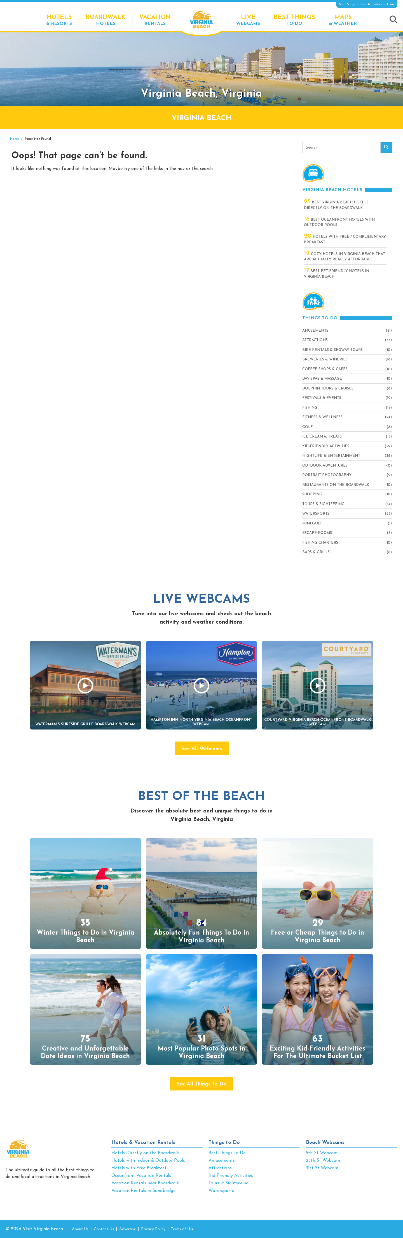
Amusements (315, 330)
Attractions (315, 340)
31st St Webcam (322, 1168)
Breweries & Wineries (325, 359)
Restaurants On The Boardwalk (335, 485)
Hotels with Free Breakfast (139, 1168)
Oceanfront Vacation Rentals (141, 1175)
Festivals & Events (321, 398)
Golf (307, 427)
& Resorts (59, 20)
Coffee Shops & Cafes (325, 369)
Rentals (155, 20)
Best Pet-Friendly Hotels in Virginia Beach (336, 273)
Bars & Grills (316, 552)
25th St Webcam (323, 1160)
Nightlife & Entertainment (331, 456)
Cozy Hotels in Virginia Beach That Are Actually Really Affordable (344, 256)
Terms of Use (182, 1229)
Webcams (248, 20)
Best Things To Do (227, 1153)
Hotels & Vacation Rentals (143, 1142)
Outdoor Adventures (325, 465)
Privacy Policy (153, 1229)
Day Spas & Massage (322, 379)
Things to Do (224, 1142)
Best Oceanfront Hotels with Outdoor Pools (339, 222)
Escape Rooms (317, 533)
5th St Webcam (322, 1153)
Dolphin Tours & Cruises (327, 388)
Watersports (315, 513)
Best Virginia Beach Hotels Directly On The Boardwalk (336, 205)
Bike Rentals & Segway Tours (332, 350)
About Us (80, 1229)
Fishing (309, 408)
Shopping (312, 494)
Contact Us (104, 1229)
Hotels (105, 20)
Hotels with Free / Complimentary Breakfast (345, 239)
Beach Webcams (325, 1142)
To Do (294, 20)
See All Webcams (201, 749)
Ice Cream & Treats (322, 436)
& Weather (343, 20)
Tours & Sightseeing (323, 504)
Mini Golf (312, 523)
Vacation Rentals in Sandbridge (143, 1191)
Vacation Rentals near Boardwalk (145, 1183)
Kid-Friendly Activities (325, 446)
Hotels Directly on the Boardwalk (145, 1153)
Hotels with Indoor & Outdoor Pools (148, 1160)
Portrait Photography (327, 475)
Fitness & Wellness (322, 417)
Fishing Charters (320, 543)
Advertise (127, 1229)
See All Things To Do (201, 1084)
